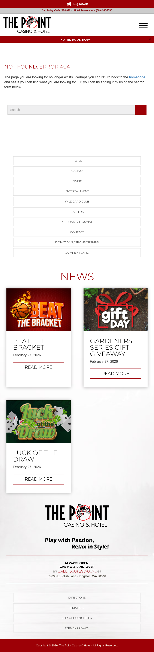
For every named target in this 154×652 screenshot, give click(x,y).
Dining (77, 181)
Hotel (77, 160)
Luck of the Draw (35, 456)
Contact (77, 232)
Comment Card (77, 252)
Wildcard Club (77, 201)
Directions (77, 597)
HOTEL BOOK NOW (105, 39)
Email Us (77, 607)
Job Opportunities (77, 618)
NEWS (77, 276)
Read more (44, 368)
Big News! (80, 4)
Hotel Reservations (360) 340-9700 (93, 10)
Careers (77, 211)
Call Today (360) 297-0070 (56, 10)
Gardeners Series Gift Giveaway (111, 347)
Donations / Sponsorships (77, 242)
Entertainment (77, 191)
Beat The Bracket (29, 344)
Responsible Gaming (77, 222)
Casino (77, 170)
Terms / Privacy (77, 628)
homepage (137, 77)
